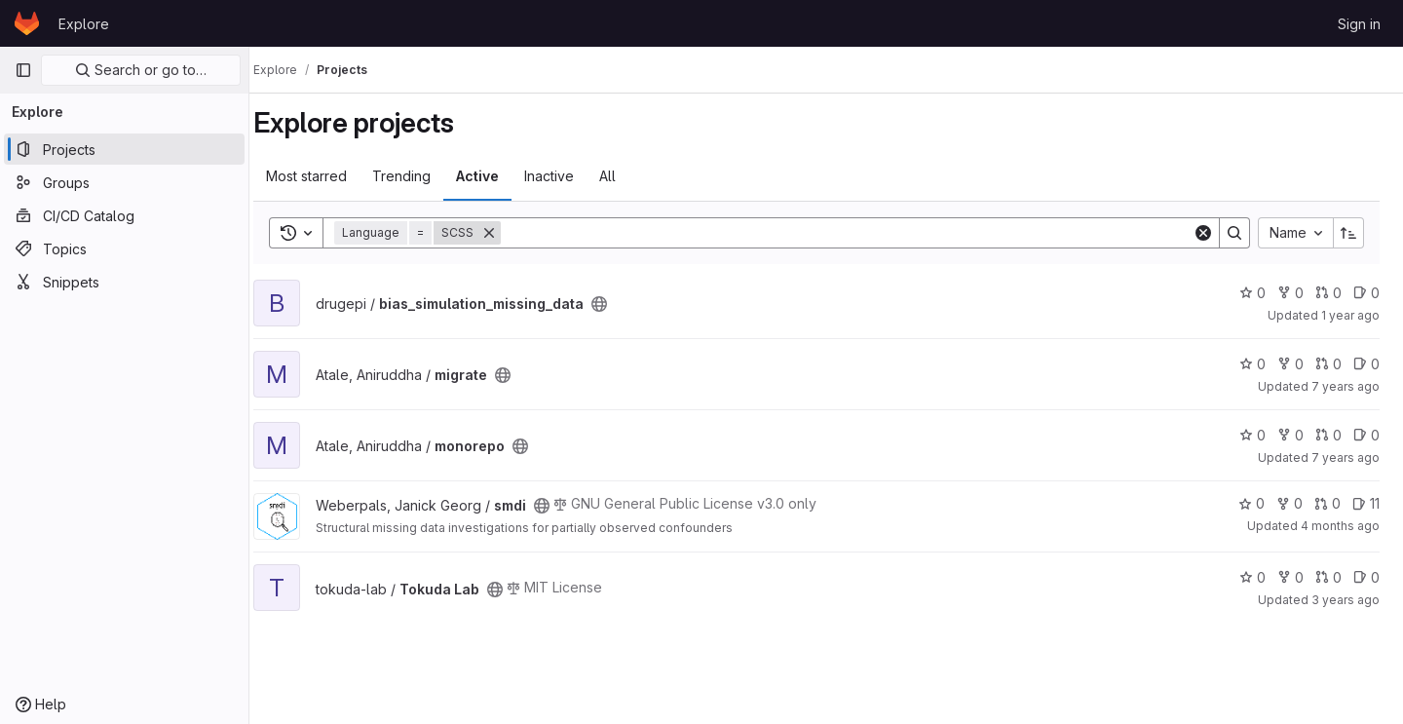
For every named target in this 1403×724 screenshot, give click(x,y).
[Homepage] (27, 23)
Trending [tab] (421, 176)
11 (1366, 503)
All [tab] (627, 176)
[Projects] (124, 149)
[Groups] (124, 182)
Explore (83, 24)
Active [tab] (496, 176)
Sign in (1359, 24)
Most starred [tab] (325, 176)
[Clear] (1203, 233)
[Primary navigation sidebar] (23, 70)
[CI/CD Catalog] (124, 215)
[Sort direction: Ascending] (1348, 232)
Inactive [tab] (568, 176)
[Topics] (124, 248)
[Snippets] (124, 281)
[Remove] (508, 233)
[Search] (856, 233)
